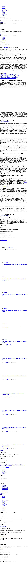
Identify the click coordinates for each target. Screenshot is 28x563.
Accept (1, 548)
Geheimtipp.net (4, 491)
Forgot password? (3, 526)
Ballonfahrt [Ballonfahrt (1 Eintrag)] (9, 464)
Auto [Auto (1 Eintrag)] (6, 464)
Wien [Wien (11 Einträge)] (7, 467)
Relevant (3, 8)
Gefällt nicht (5, 240)
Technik (3, 13)
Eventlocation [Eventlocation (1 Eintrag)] (11, 464)
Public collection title (5, 556)
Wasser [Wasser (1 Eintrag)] (24, 465)
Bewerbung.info (5, 489)
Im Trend (3, 40)
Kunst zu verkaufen (24, 182)
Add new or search (8, 554)
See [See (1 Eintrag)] (9, 465)
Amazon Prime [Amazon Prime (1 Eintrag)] (4, 464)
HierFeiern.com (5, 487)
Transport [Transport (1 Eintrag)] (18, 465)
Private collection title (6, 557)
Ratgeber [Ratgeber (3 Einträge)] (5, 465)
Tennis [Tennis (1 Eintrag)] (15, 465)
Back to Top (2, 493)
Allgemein (5, 292)
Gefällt (1, 240)
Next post (2, 450)
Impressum (4, 485)
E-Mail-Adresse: (3, 231)
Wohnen (3, 15)
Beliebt (3, 7)
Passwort (1, 520)
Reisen (3, 12)
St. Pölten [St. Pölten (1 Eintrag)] (11, 465)
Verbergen (4, 73)
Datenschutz (4, 486)
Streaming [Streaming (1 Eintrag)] (14, 465)
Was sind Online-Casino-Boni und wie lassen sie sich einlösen (14, 264)
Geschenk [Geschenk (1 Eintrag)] (16, 464)
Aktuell (3, 6)
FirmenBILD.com (5, 488)
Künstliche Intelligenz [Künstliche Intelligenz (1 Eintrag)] (22, 464)
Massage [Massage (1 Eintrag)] (26, 464)
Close (1, 494)
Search (15, 23)
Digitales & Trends (5, 10)
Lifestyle (3, 11)
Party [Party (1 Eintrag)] (2, 465)
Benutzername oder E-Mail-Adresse (6, 518)
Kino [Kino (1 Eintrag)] (19, 464)
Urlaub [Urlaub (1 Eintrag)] (19, 465)
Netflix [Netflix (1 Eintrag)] (1, 465)
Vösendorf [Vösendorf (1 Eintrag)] (22, 465)
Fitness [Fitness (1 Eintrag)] (14, 464)
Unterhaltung (4, 14)
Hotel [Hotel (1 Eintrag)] (18, 464)
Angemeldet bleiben (4, 522)
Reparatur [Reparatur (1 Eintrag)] (8, 465)
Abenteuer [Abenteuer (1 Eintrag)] (1, 464)
